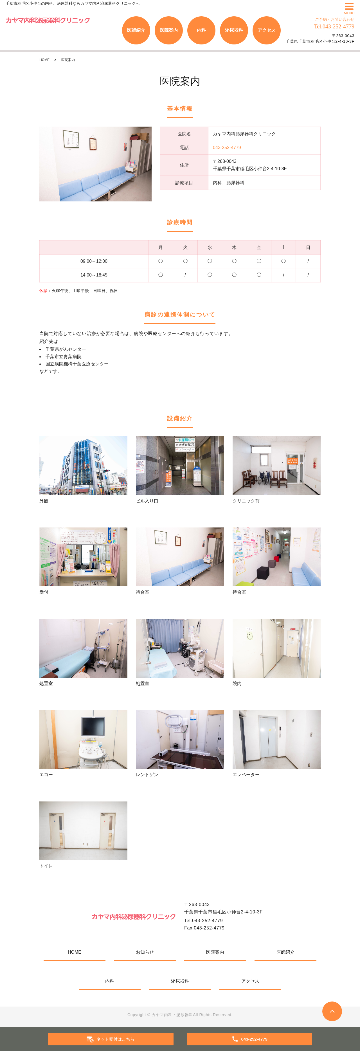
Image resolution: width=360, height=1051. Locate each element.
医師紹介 (136, 30)
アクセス (267, 30)
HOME (44, 60)
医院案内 (169, 30)
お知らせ (145, 952)
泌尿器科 (234, 30)
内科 (201, 30)
